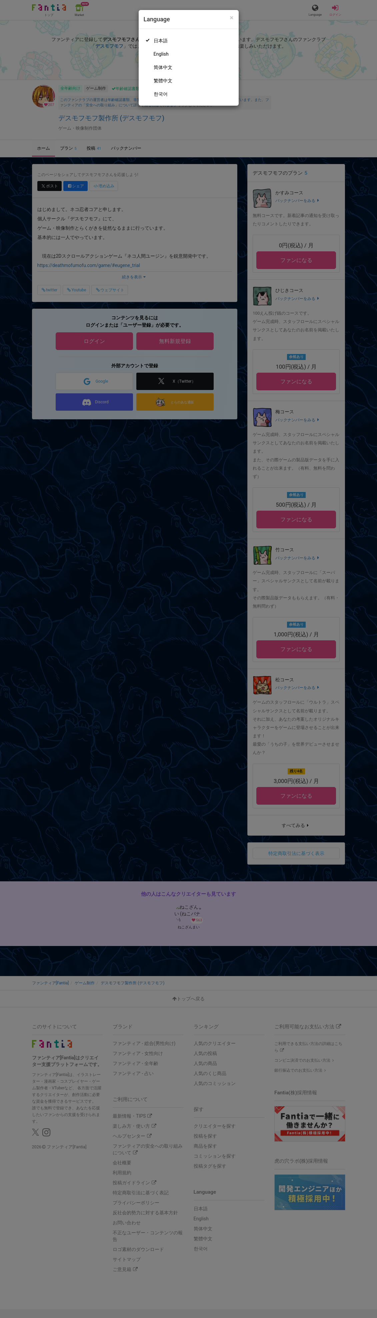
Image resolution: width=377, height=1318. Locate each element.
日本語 (161, 40)
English (161, 54)
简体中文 (163, 67)
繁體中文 (163, 80)
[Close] (231, 17)
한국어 (161, 94)
